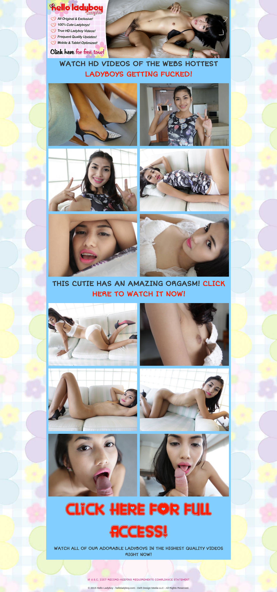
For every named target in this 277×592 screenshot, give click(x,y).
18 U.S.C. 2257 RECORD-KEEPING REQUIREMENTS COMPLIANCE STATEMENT (138, 579)
